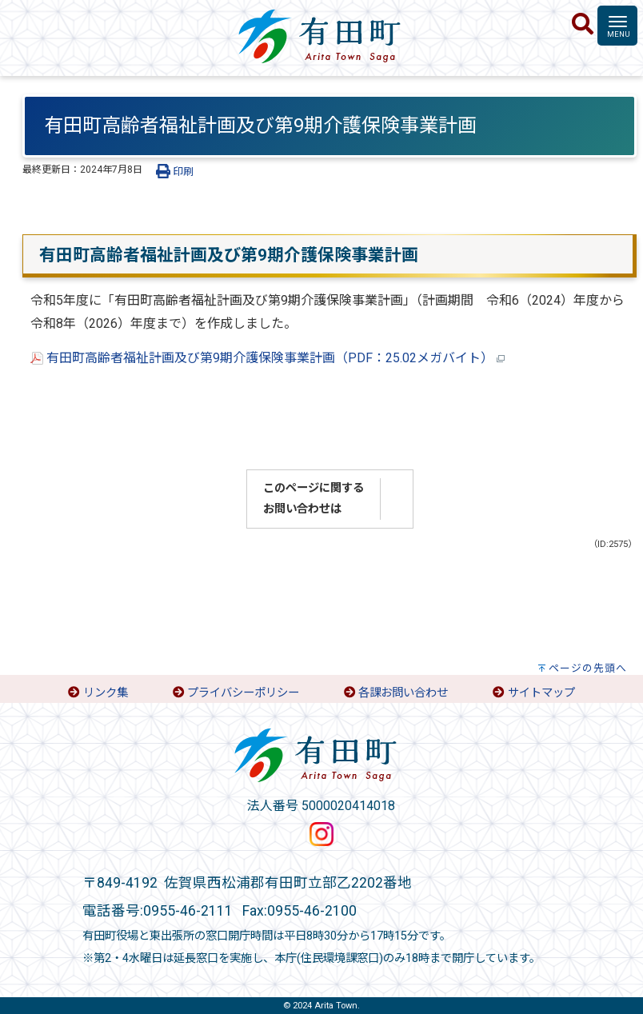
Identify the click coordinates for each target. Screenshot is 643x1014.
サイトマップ (541, 693)
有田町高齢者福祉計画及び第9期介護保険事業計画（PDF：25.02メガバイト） (267, 357)
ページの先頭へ (588, 668)
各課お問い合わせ (403, 693)
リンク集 (105, 693)
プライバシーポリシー (243, 693)
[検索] (582, 25)
